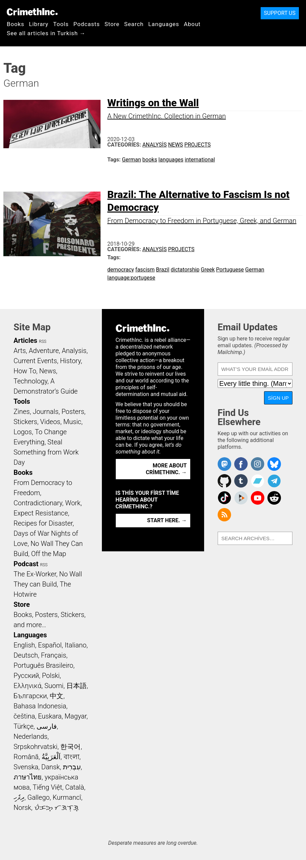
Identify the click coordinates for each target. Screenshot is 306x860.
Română (26, 757)
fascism (145, 269)
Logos (23, 432)
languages (170, 159)
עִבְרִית (72, 767)
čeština (24, 716)
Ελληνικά (27, 686)
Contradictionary (38, 503)
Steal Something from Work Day (46, 452)
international (200, 159)
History (70, 361)
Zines (22, 411)
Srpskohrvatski (36, 747)
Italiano (75, 645)
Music (72, 422)
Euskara (50, 716)
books (150, 159)
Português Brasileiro (43, 665)
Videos (50, 422)
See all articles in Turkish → (46, 33)
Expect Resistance (41, 513)
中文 (56, 696)
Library (38, 24)
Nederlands (30, 736)
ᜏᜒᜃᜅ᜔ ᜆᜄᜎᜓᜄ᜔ (56, 807)
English (24, 645)
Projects (197, 144)
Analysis (154, 144)
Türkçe (24, 726)
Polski (51, 675)
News (175, 144)
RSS (42, 341)
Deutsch (26, 655)
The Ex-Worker (35, 574)
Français (53, 655)
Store (112, 24)
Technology (30, 381)
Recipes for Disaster (43, 523)
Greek (208, 269)
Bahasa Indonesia (40, 706)
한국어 (70, 747)
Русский (26, 675)
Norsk (22, 807)
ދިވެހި (19, 797)
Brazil (163, 269)
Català (74, 787)
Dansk (50, 767)
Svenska (26, 767)
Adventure (44, 351)
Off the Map (48, 554)
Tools (61, 24)
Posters (73, 411)
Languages (163, 24)
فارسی (47, 726)
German (131, 159)
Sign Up (278, 398)
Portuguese (230, 269)
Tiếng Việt (47, 787)
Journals (46, 411)
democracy (120, 269)
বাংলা (72, 757)
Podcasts (86, 24)
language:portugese (131, 277)
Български (30, 696)
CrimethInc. (32, 12)
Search (134, 24)
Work (73, 503)
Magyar (76, 716)
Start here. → (167, 520)
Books (15, 24)
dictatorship (185, 269)
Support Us (280, 13)
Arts (20, 351)
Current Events (35, 361)
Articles (25, 340)
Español (50, 645)
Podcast (26, 564)
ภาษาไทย (28, 777)
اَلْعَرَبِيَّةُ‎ (51, 757)
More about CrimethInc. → (166, 469)
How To (25, 371)
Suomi (53, 686)
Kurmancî (66, 797)
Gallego (38, 797)
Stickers (25, 422)
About (192, 24)
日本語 (76, 686)
